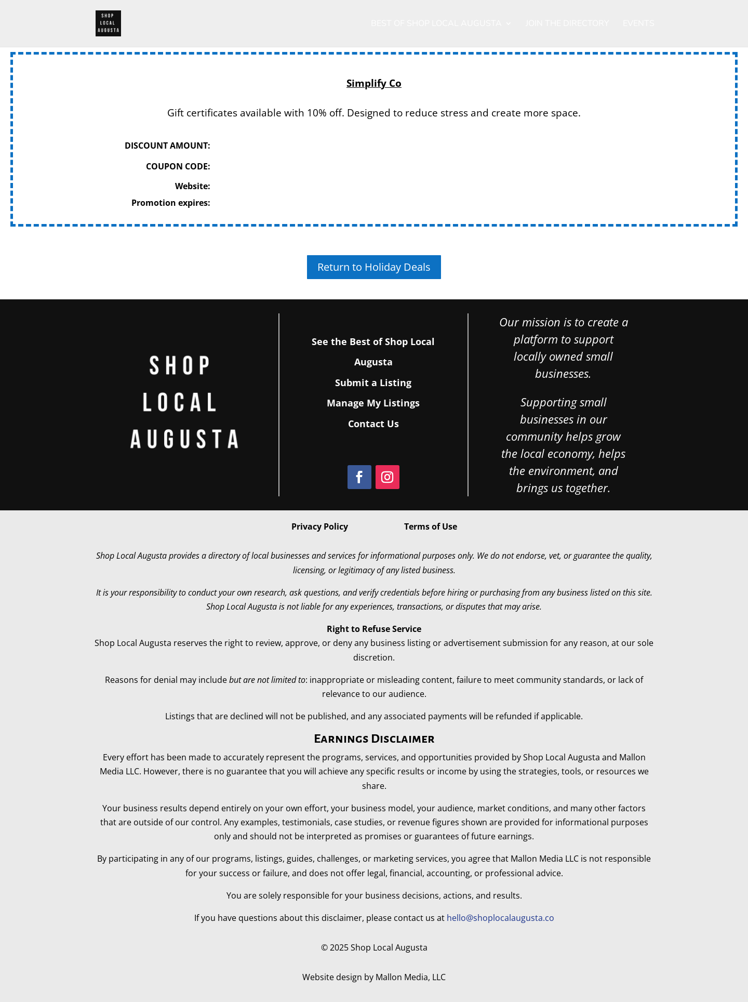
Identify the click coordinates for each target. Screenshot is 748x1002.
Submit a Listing (373, 382)
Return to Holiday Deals (374, 267)
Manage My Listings (373, 403)
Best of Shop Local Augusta (436, 24)
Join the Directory (567, 24)
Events (638, 24)
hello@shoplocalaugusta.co (500, 918)
